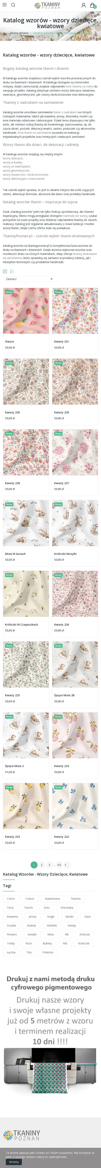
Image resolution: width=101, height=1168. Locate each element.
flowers (12, 934)
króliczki (85, 934)
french (28, 907)
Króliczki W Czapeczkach (21, 624)
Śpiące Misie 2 (14, 766)
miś (65, 943)
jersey (32, 916)
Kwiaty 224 (61, 766)
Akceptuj (14, 1162)
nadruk (31, 925)
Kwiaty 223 (12, 837)
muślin (69, 916)
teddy (11, 943)
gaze (87, 916)
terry (10, 907)
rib (67, 934)
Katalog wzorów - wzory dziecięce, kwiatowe (45, 874)
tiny (29, 952)
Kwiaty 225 (12, 695)
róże (29, 943)
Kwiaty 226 (61, 624)
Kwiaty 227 (61, 483)
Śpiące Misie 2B (64, 695)
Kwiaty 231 (61, 341)
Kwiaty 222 (61, 837)
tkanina (75, 898)
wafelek (52, 925)
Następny (65, 865)
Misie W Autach (15, 554)
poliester (47, 952)
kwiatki (32, 934)
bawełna (12, 916)
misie (50, 934)
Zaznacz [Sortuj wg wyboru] (30, 279)
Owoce (9, 341)
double (11, 925)
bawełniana (52, 898)
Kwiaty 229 (61, 412)
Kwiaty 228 (12, 483)
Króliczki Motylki (65, 554)
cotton (30, 898)
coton (11, 898)
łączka (11, 952)
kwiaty (72, 925)
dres (47, 907)
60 (59, 865)
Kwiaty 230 (12, 412)
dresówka (67, 907)
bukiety (47, 943)
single (51, 916)
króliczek (83, 943)
